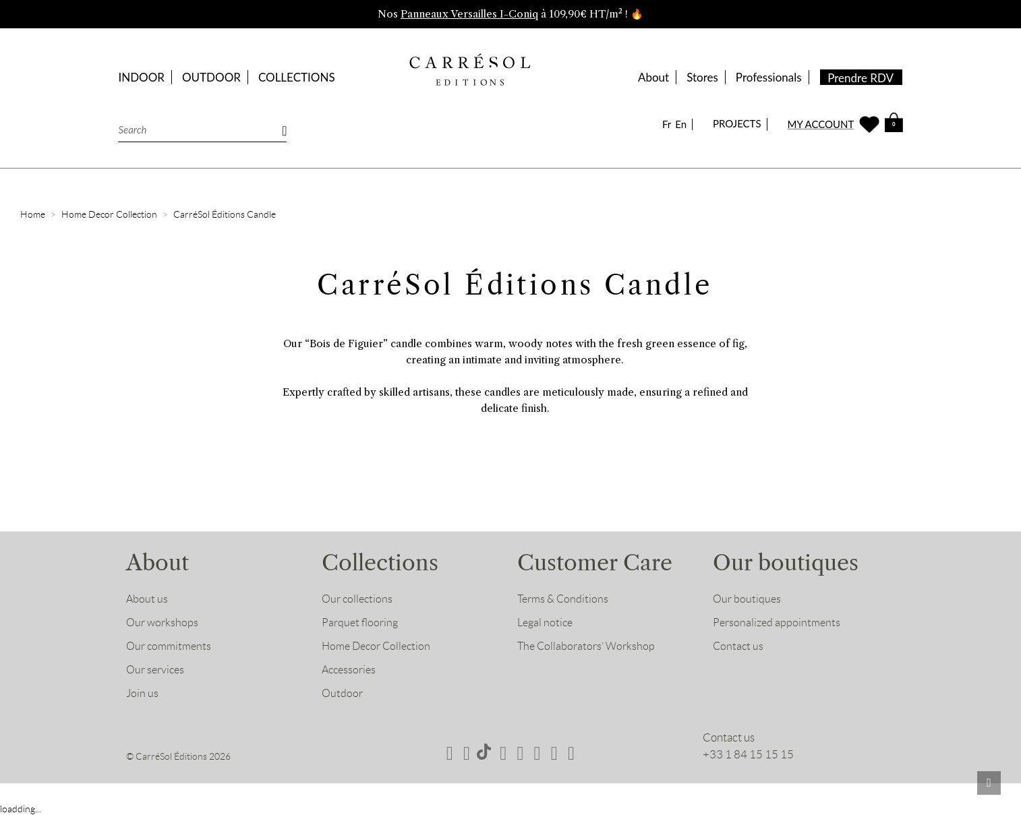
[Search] (202, 129)
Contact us (739, 646)
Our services (157, 669)
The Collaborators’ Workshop (588, 646)
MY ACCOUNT (821, 124)
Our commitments (171, 646)
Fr (666, 124)
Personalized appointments (778, 622)
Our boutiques (748, 599)
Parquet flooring (361, 622)
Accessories (351, 669)
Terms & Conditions (564, 599)
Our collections (359, 599)
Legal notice (546, 622)
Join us (142, 693)
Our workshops (163, 622)
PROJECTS (737, 123)
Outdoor (343, 693)
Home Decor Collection (379, 646)
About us (147, 599)
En (681, 124)
